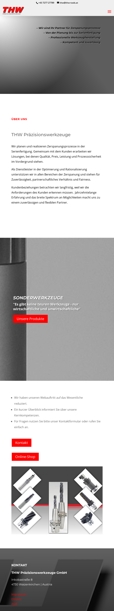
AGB (14, 604)
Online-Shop (25, 456)
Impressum (18, 594)
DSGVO (16, 599)
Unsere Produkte (30, 318)
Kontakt (21, 442)
